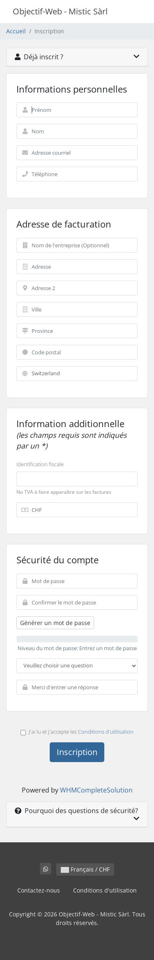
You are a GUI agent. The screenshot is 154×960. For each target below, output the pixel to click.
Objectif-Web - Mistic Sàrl (60, 11)
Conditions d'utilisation (105, 731)
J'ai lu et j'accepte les (77, 731)
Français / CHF (85, 869)
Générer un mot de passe (55, 623)
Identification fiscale (40, 464)
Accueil (16, 31)
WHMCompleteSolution (96, 790)
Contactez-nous (38, 890)
